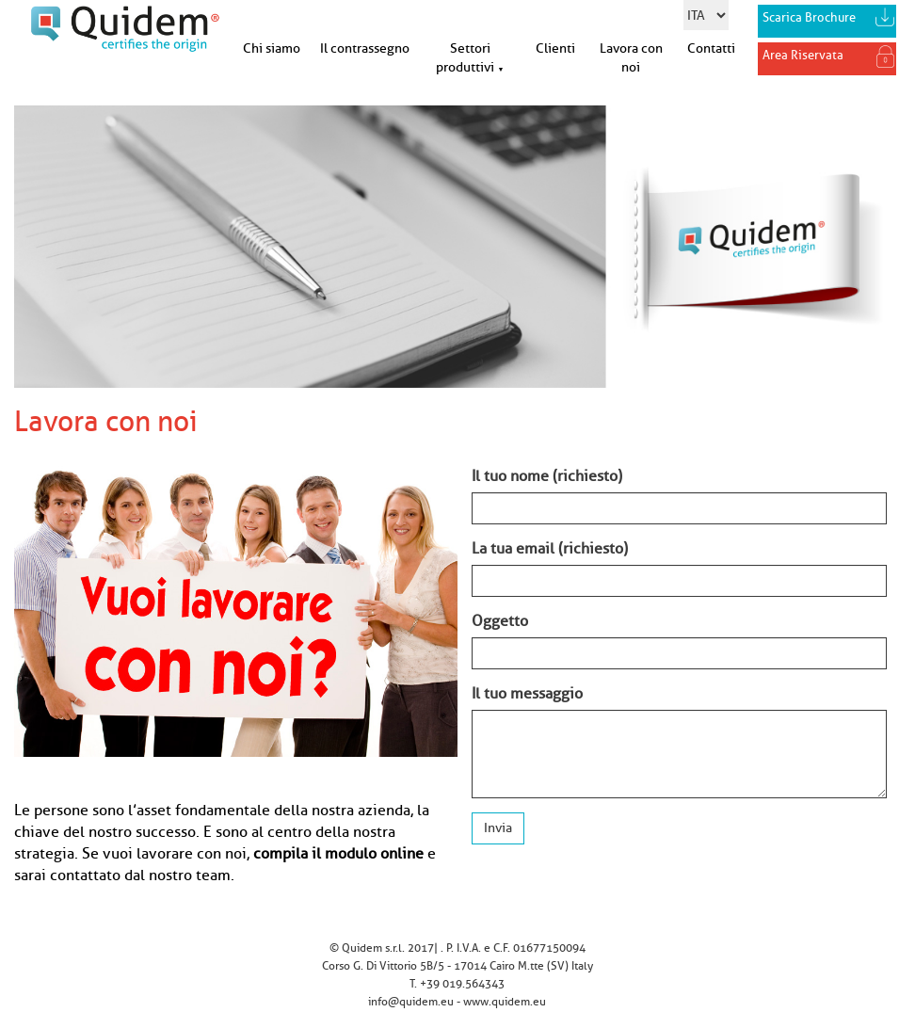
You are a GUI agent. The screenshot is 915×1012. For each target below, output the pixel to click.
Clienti (555, 48)
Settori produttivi (470, 57)
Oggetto (500, 621)
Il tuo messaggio (527, 693)
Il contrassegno (364, 48)
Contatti (711, 48)
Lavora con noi (631, 57)
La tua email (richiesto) (550, 548)
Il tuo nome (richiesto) (547, 476)
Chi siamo (271, 48)
